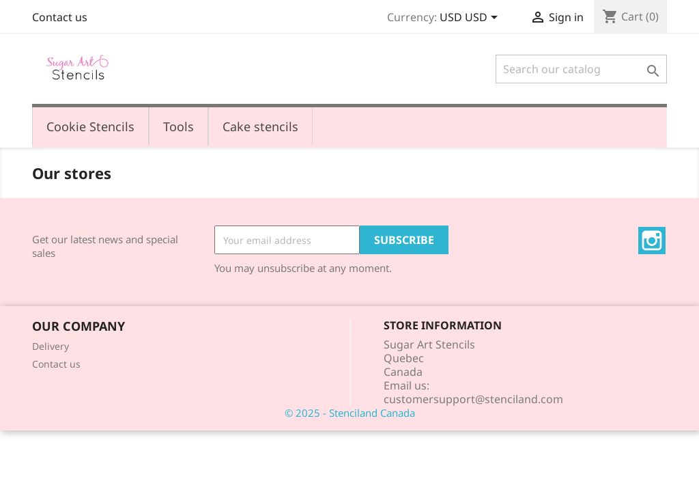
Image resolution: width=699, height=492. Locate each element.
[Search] (581, 69)
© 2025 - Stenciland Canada (350, 413)
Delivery (50, 346)
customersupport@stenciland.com (473, 399)
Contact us (59, 17)
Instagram (652, 240)
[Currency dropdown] (471, 18)
